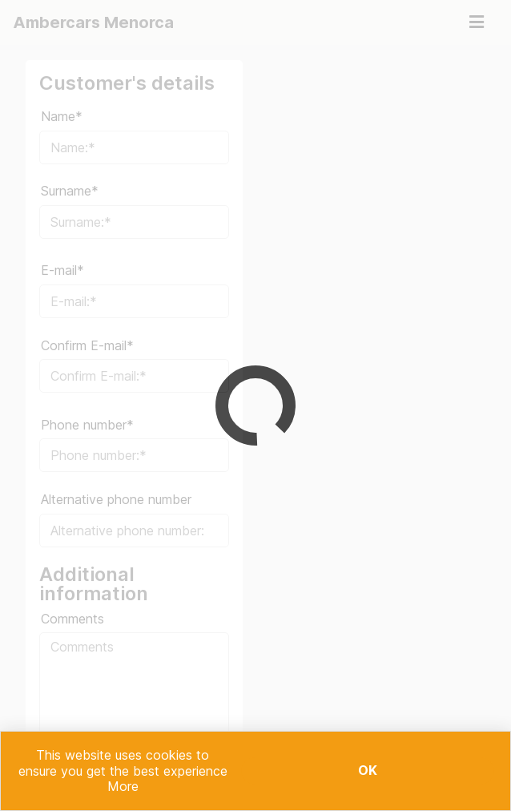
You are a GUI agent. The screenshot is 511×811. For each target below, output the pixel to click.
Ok (367, 770)
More (123, 786)
